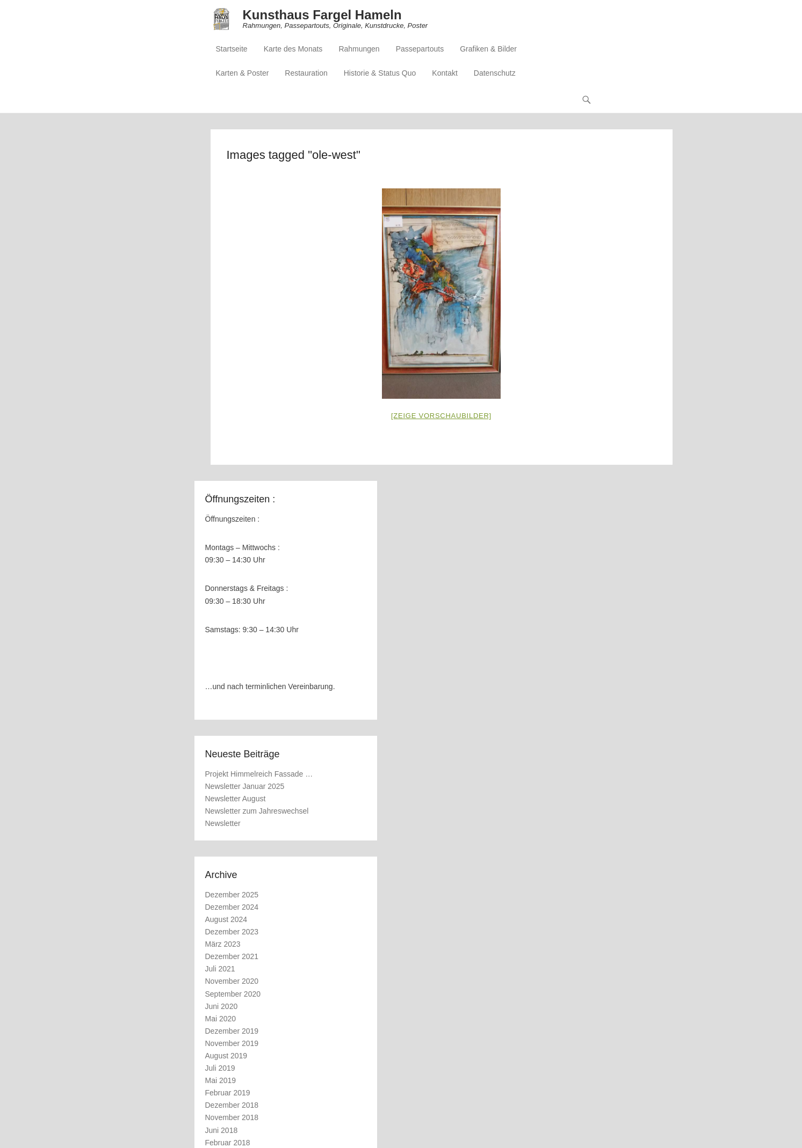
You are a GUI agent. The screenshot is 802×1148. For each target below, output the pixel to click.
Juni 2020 (221, 1006)
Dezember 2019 (232, 1031)
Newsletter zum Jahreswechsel (257, 811)
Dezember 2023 (232, 931)
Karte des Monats (293, 49)
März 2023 (223, 944)
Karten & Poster (242, 73)
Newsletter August (235, 798)
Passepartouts (420, 49)
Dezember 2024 (232, 907)
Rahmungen (358, 49)
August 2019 (226, 1055)
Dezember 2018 (232, 1105)
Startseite (232, 49)
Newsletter (223, 823)
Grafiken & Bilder (488, 49)
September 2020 (233, 994)
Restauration (306, 73)
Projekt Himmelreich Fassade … (259, 774)
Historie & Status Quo (380, 73)
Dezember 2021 (232, 956)
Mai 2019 (220, 1080)
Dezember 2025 (232, 894)
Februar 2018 (227, 1142)
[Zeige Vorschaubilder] (441, 416)
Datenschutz (495, 73)
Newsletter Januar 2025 (245, 786)
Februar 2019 (227, 1092)
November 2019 (232, 1043)
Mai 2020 (220, 1018)
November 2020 (232, 981)
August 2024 (226, 919)
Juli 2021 (220, 968)
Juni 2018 (221, 1130)
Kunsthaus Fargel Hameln (322, 15)
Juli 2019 (220, 1068)
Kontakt (444, 73)
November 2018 (232, 1117)
